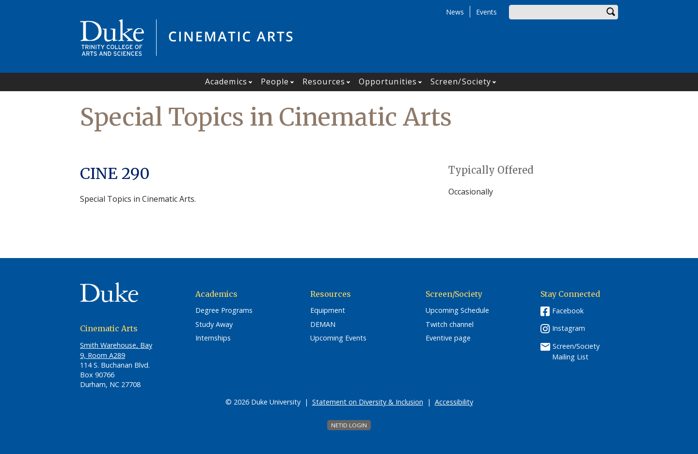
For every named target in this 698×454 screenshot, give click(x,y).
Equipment (327, 310)
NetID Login (349, 425)
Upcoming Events (338, 338)
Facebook (568, 310)
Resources (323, 81)
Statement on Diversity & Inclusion (367, 401)
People (275, 81)
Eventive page (448, 338)
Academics (226, 81)
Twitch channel (450, 324)
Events (486, 11)
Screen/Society (460, 81)
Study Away (214, 324)
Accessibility (454, 401)
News (455, 11)
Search (610, 12)
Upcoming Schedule (457, 310)
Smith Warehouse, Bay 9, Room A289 (116, 349)
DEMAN (322, 324)
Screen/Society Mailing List (576, 351)
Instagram (568, 328)
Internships (213, 338)
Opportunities (388, 81)
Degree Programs (224, 310)
